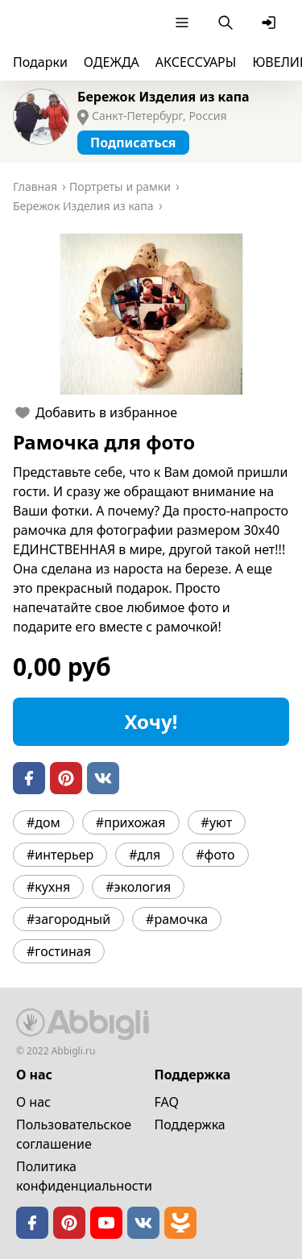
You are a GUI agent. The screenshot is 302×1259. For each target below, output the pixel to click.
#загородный (68, 919)
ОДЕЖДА (111, 62)
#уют (217, 822)
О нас (33, 1102)
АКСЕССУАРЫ (196, 62)
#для (144, 854)
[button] (151, 314)
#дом (43, 822)
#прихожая (131, 822)
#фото (215, 854)
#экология (138, 887)
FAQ (167, 1102)
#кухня (48, 887)
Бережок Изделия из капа (163, 97)
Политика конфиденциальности (84, 1176)
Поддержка (190, 1124)
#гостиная (59, 951)
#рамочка (177, 919)
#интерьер (60, 854)
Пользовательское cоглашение (73, 1134)
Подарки (40, 62)
